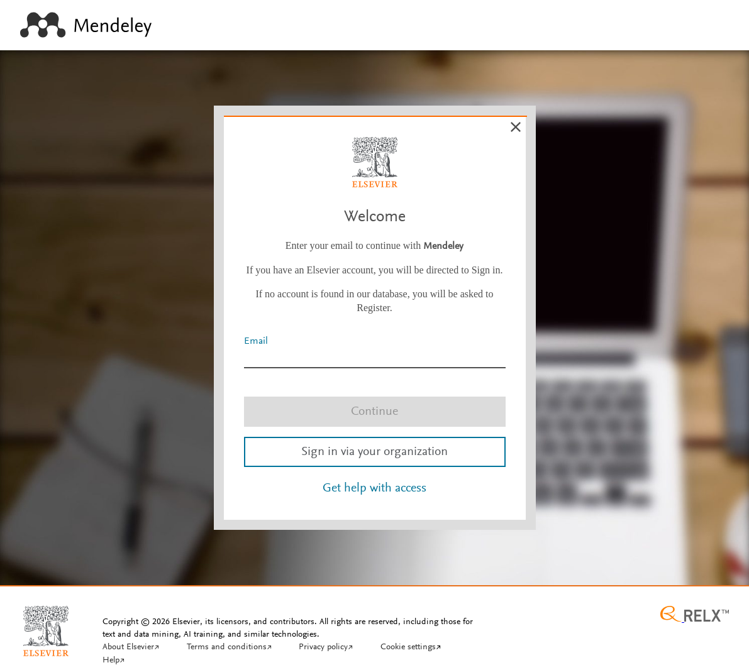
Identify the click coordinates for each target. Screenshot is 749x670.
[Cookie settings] (410, 648)
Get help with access (374, 488)
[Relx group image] (694, 615)
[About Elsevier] (131, 648)
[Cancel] (516, 127)
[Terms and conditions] (229, 648)
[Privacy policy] (326, 648)
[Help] (114, 661)
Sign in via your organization (374, 452)
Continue (374, 411)
